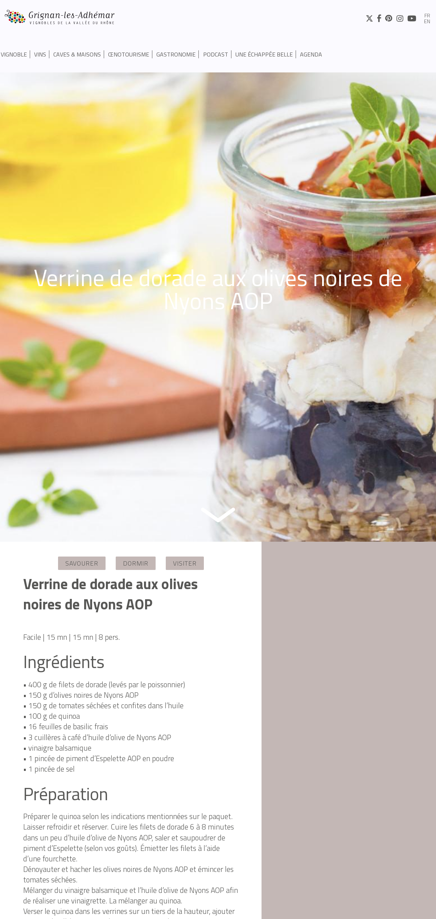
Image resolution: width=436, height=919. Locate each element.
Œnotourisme (128, 54)
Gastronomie (176, 54)
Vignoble (14, 54)
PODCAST (215, 54)
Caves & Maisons (77, 54)
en (427, 22)
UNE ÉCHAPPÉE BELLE (264, 54)
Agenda (311, 54)
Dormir (135, 563)
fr (427, 16)
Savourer (81, 563)
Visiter (185, 563)
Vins (40, 54)
